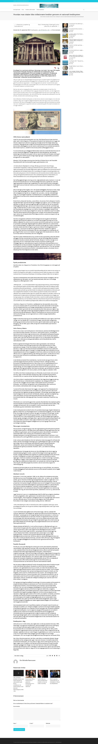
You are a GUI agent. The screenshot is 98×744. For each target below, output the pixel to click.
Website (48, 723)
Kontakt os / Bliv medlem (30, 9)
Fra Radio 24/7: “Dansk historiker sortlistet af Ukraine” (76, 60)
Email (31, 723)
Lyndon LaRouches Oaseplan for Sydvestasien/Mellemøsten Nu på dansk (76, 35)
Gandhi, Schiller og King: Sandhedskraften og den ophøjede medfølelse (76, 45)
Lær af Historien (42, 30)
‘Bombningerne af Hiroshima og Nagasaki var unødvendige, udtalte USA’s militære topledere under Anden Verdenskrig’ (76, 40)
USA (48, 30)
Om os (23, 9)
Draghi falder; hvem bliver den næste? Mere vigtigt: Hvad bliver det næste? (76, 66)
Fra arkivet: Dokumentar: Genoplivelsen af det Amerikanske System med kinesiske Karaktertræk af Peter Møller (76, 28)
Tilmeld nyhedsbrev (40, 9)
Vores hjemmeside (16, 9)
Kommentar (16, 706)
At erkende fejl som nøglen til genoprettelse (76, 50)
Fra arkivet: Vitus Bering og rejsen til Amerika (76, 23)
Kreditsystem (34, 30)
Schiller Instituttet (43, 16)
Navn (14, 723)
